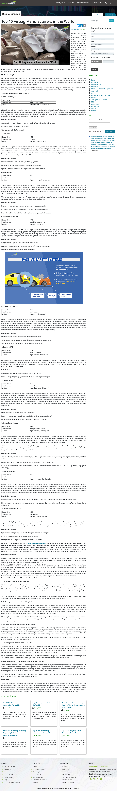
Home (110, 15)
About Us (64, 769)
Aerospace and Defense (99, 100)
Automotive (95, 91)
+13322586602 (101, 776)
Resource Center (97, 3)
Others (93, 111)
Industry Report (60, 3)
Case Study (36, 774)
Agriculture (95, 109)
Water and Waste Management (102, 89)
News (34, 767)
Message (93, 51)
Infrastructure (96, 84)
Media (93, 98)
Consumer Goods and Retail (101, 95)
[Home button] (110, 3)
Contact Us (65, 772)
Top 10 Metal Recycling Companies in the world (41, 732)
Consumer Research (83, 3)
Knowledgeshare (38, 769)
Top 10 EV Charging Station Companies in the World (71, 732)
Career (63, 767)
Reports (5, 772)
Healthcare (95, 104)
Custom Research (8, 767)
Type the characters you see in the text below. (101, 58)
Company (93, 46)
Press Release (7, 777)
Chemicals (94, 87)
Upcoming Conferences (10, 782)
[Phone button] (105, 3)
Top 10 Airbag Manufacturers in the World (44, 704)
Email (93, 36)
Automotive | (78, 30)
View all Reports (109, 131)
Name (93, 31)
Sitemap (35, 782)
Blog (4, 780)
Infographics (36, 772)
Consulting (71, 3)
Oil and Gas (95, 82)
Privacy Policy (66, 780)
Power (93, 80)
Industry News (37, 777)
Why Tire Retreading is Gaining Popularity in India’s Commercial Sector (14, 733)
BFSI (92, 102)
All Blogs (98, 15)
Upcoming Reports (9, 774)
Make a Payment (67, 782)
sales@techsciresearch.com (103, 774)
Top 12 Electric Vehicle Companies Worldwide (11, 704)
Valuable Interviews (39, 780)
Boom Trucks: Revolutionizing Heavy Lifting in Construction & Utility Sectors (73, 705)
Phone (93, 41)
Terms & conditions (68, 777)
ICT (92, 93)
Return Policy (65, 774)
